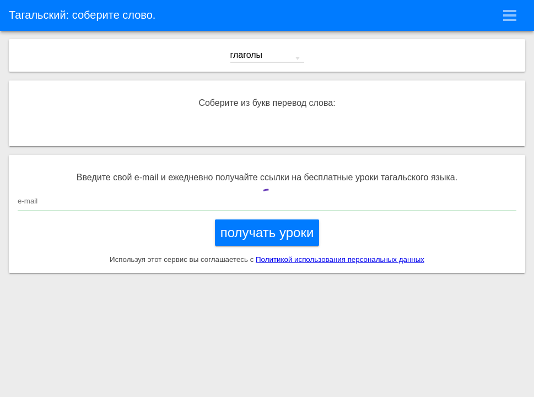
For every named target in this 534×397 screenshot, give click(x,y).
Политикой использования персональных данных (340, 259)
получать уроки (267, 232)
